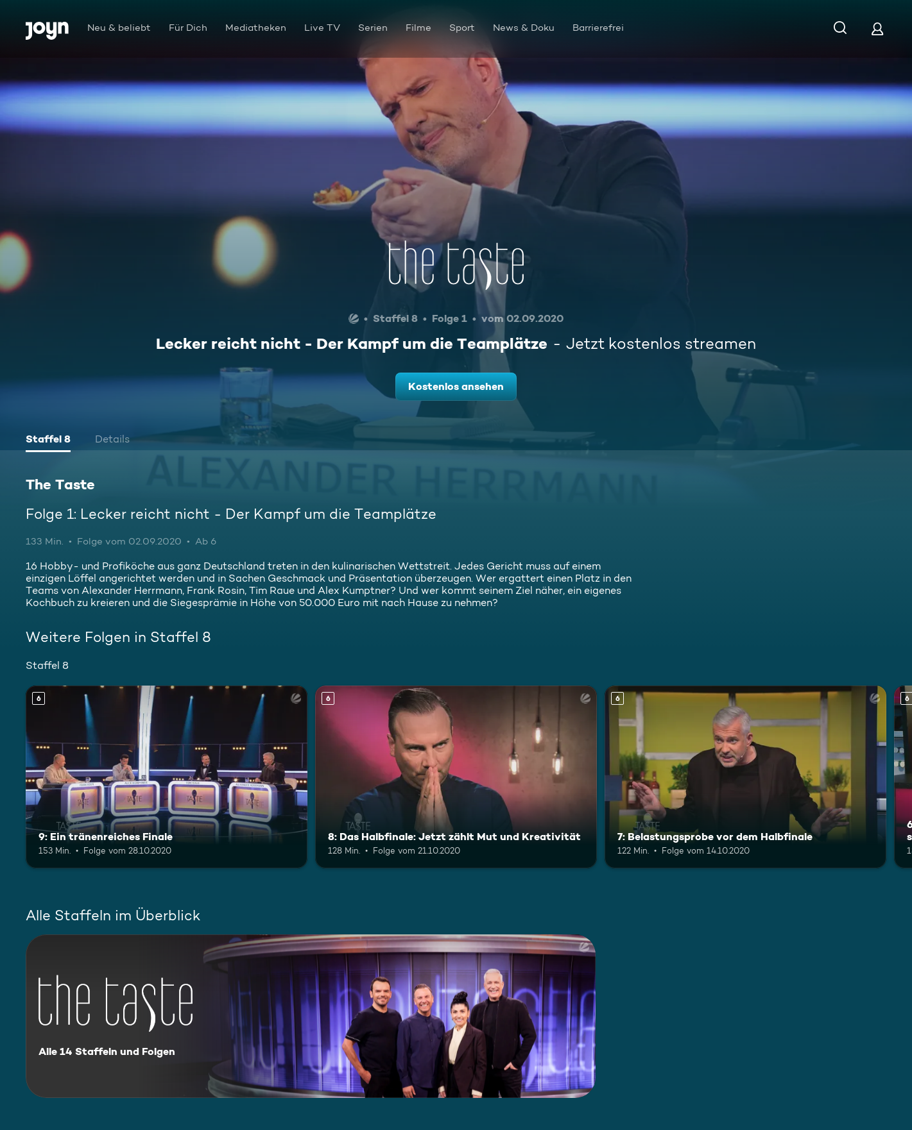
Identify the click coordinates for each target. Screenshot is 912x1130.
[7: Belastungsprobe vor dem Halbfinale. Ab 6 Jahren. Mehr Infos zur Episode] (745, 777)
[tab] (48, 440)
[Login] (877, 28)
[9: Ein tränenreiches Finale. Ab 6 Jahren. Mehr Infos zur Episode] (166, 777)
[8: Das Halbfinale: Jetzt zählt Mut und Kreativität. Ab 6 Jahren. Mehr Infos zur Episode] (456, 777)
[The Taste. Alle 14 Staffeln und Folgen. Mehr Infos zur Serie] (311, 1016)
